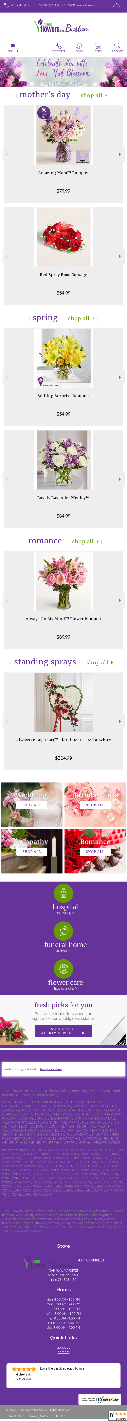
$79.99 (63, 191)
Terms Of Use (15, 1416)
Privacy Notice (39, 1416)
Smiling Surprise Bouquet (63, 395)
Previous (6, 154)
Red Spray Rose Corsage (63, 274)
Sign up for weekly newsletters (63, 1031)
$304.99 (63, 758)
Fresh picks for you (63, 1011)
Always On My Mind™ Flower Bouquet (64, 618)
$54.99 (64, 293)
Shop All (92, 95)
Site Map (59, 1416)
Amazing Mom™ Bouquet (63, 172)
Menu (13, 50)
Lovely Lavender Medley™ (63, 497)
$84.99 (64, 516)
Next (120, 154)
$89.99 (63, 637)
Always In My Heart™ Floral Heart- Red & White (63, 740)
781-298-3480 (20, 5)
